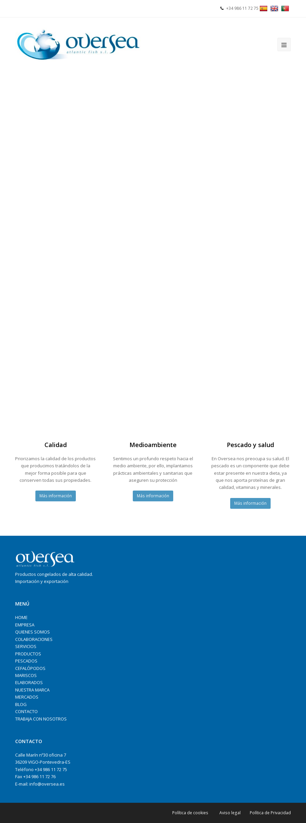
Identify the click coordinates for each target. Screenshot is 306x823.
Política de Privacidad (270, 813)
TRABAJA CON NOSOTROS (41, 719)
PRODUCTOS (28, 654)
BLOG (21, 704)
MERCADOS (26, 697)
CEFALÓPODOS (30, 668)
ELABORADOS (29, 682)
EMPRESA (24, 625)
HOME (21, 617)
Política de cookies (190, 813)
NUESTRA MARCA (32, 690)
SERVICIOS (25, 646)
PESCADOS (26, 661)
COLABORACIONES (34, 639)
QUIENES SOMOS (32, 632)
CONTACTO (26, 711)
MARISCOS (26, 675)
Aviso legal (230, 813)
